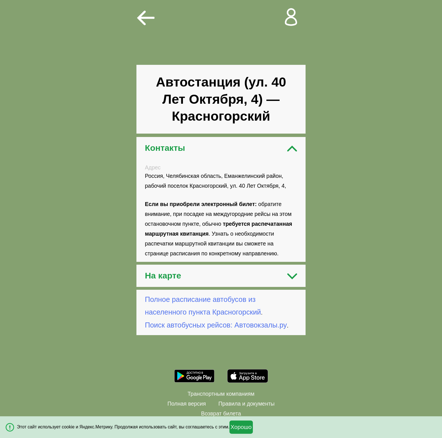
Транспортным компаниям (220, 394)
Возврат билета (221, 413)
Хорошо (241, 427)
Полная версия (186, 404)
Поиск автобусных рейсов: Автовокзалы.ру (216, 325)
